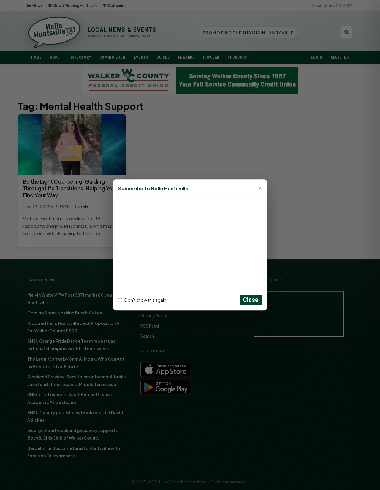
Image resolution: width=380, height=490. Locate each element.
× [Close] (260, 189)
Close (250, 300)
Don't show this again (142, 300)
